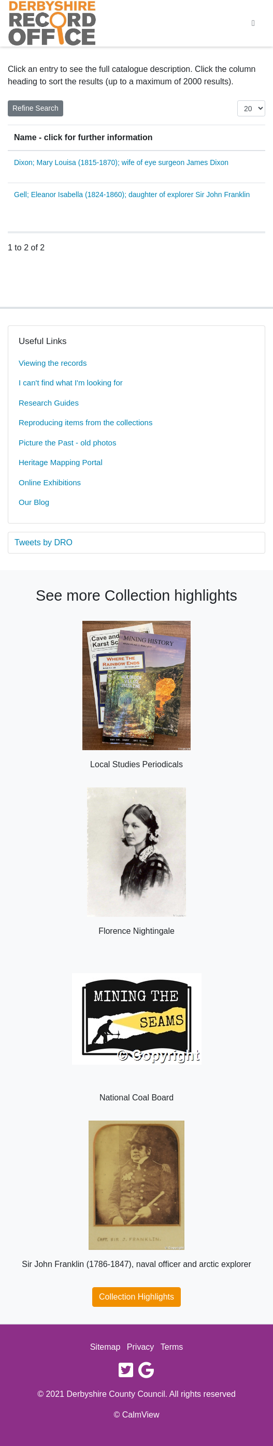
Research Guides (49, 402)
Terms (172, 1347)
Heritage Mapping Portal (61, 462)
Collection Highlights (136, 1296)
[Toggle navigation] (253, 23)
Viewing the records (53, 363)
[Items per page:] (251, 108)
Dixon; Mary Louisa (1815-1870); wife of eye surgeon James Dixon (121, 162)
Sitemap (105, 1347)
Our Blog (34, 502)
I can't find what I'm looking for (71, 382)
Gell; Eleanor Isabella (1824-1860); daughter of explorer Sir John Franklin (132, 194)
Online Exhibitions (50, 482)
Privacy (140, 1347)
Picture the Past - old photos (67, 442)
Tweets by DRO (44, 542)
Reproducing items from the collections (85, 422)
